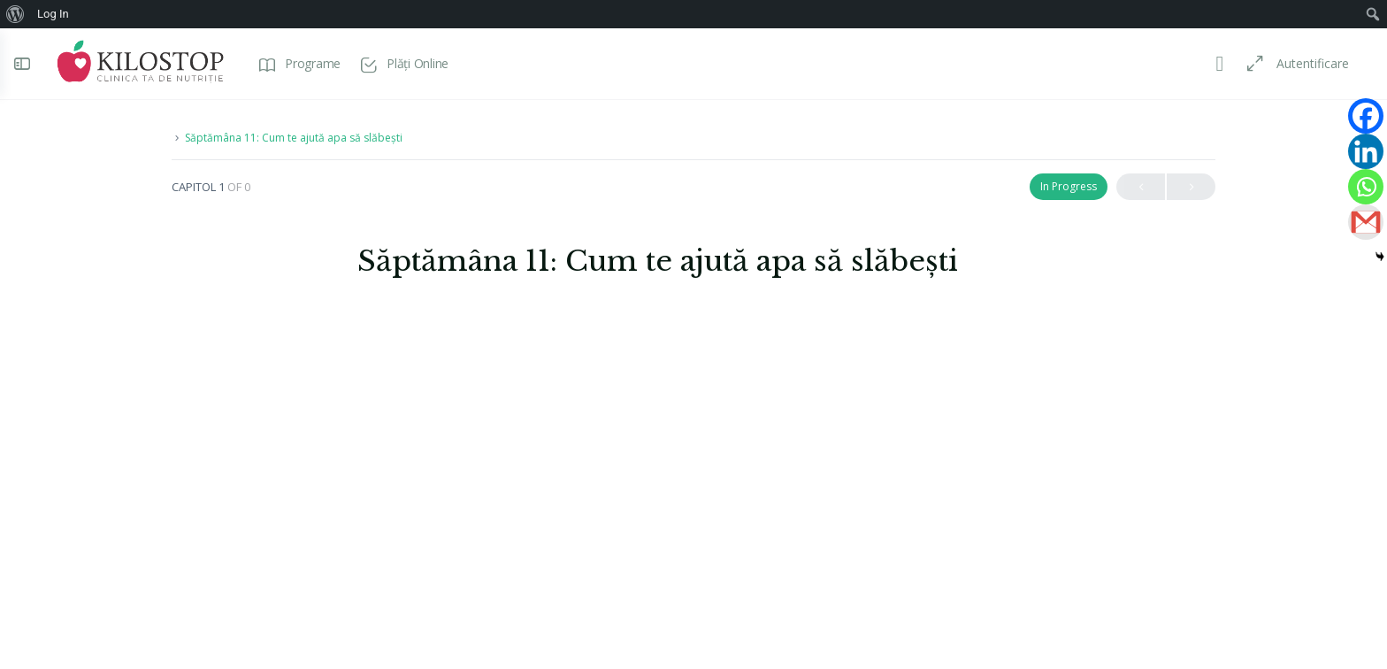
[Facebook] (1365, 116)
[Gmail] (1365, 222)
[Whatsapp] (1365, 186)
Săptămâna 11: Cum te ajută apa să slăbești (293, 137)
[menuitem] (15, 14)
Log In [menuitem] (53, 13)
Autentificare (1304, 63)
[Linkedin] (1365, 151)
